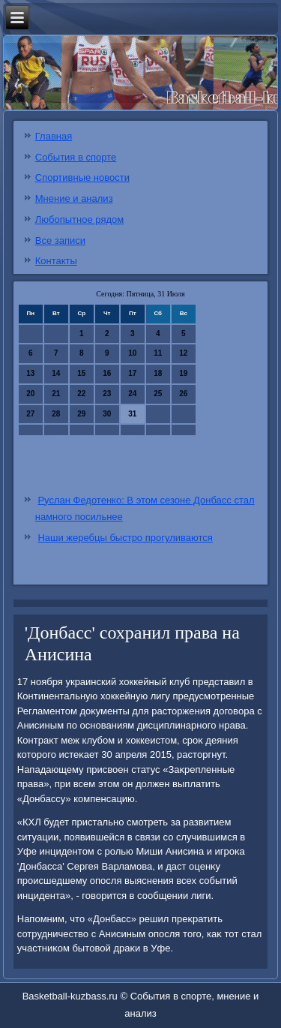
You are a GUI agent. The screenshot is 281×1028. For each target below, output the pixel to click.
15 (81, 373)
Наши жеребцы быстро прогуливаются (124, 537)
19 (183, 373)
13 (30, 373)
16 (107, 373)
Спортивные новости (82, 177)
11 (158, 353)
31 (132, 414)
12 (183, 353)
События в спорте (76, 157)
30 (107, 414)
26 (183, 393)
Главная (53, 136)
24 (132, 393)
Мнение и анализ (74, 198)
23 (107, 393)
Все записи (60, 240)
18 (158, 373)
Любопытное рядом (79, 219)
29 (81, 414)
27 (30, 414)
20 (30, 393)
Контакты (56, 260)
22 (81, 393)
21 (56, 393)
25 (158, 393)
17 (132, 373)
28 (56, 414)
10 (132, 353)
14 (56, 373)
